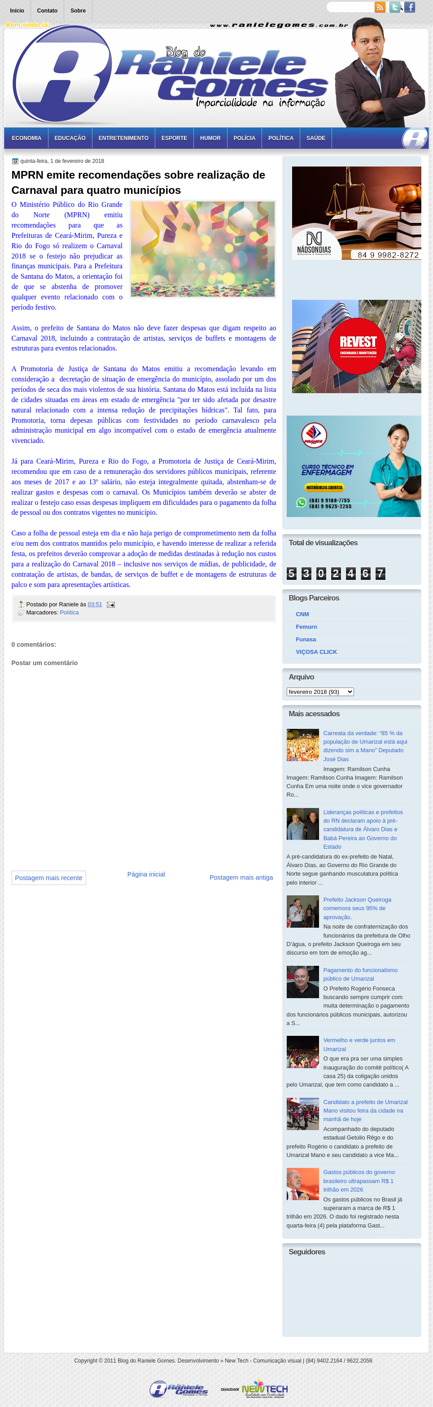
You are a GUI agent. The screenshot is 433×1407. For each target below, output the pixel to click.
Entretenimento (124, 138)
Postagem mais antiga (241, 877)
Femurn (306, 626)
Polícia (245, 138)
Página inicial (146, 874)
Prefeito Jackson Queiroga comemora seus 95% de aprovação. (358, 908)
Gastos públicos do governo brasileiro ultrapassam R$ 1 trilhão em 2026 (359, 1181)
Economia (27, 138)
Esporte (174, 138)
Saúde (315, 138)
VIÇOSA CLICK (316, 652)
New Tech (236, 1361)
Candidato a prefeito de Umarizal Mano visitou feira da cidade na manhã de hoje (366, 1111)
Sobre (78, 11)
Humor (210, 138)
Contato (47, 11)
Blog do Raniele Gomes (146, 1361)
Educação (70, 138)
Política (280, 138)
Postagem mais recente (49, 877)
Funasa (306, 639)
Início (17, 11)
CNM (302, 614)
